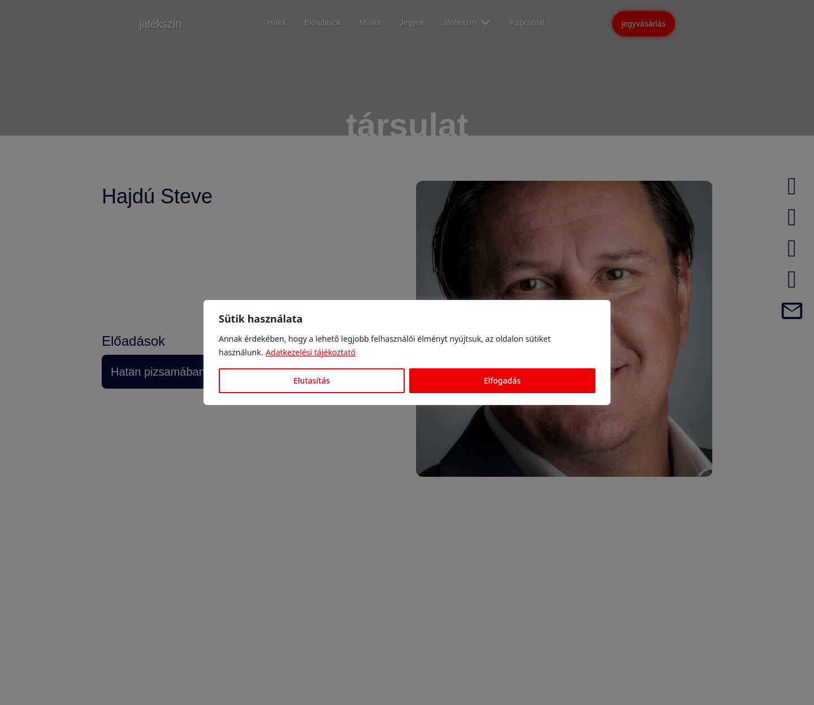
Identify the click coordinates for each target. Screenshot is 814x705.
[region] (407, 352)
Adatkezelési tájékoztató (311, 352)
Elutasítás (311, 380)
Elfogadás (502, 380)
